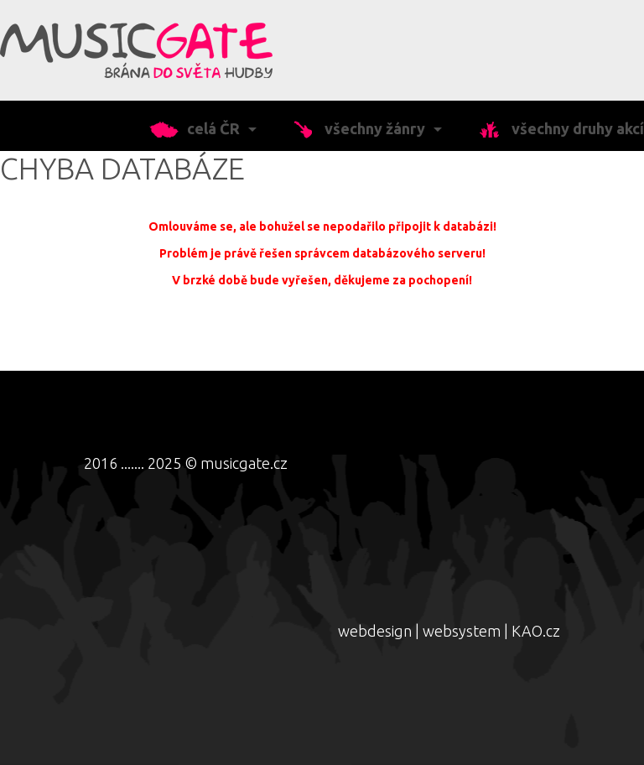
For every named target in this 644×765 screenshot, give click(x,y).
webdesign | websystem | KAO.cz (449, 630)
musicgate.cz (244, 463)
